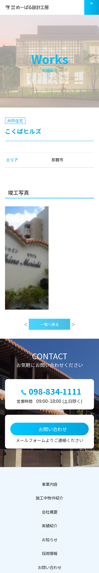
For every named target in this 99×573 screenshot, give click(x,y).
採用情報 (50, 553)
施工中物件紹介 (49, 498)
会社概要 (50, 512)
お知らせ (50, 540)
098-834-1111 (55, 391)
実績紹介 (50, 526)
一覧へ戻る (49, 331)
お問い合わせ (50, 567)
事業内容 (50, 484)
